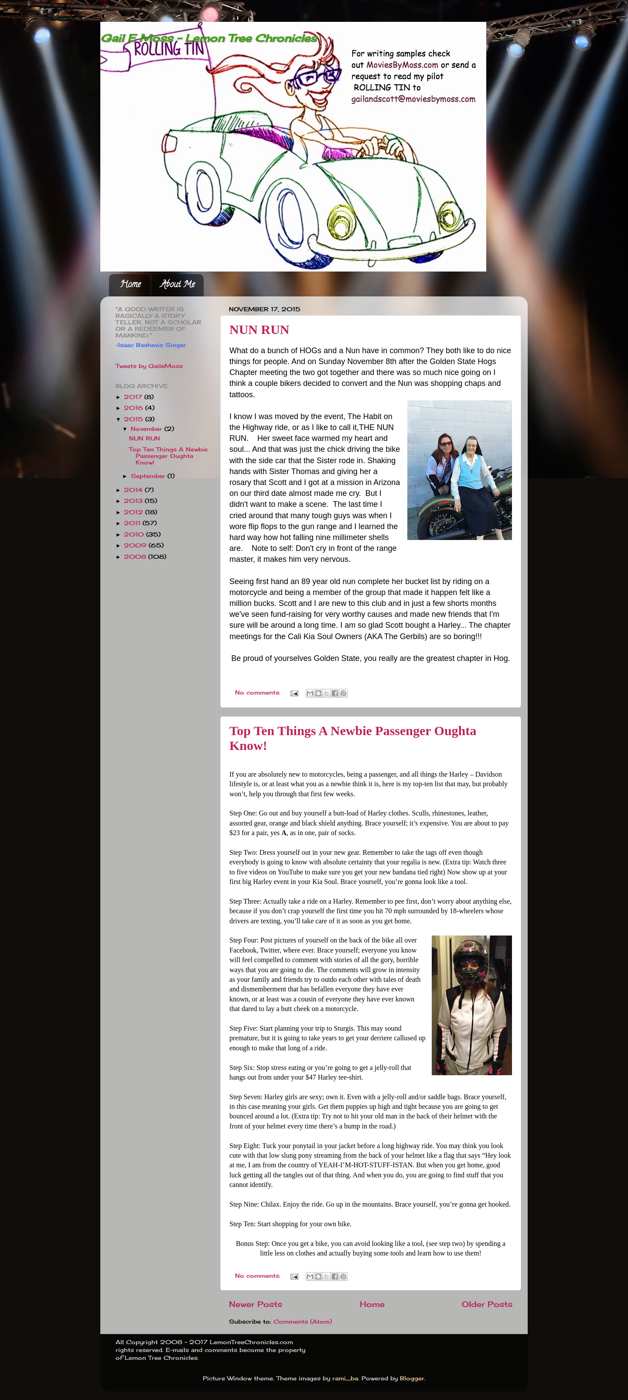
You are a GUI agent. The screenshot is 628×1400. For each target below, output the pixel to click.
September (149, 476)
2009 (136, 545)
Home (130, 285)
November (147, 429)
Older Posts (487, 1304)
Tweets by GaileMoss (149, 366)
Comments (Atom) (302, 1321)
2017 (134, 397)
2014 (134, 490)
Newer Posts (255, 1304)
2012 (134, 512)
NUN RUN (259, 329)
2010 (135, 534)
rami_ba (345, 1378)
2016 (134, 408)
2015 (134, 419)
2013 (134, 501)
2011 (133, 523)
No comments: (259, 692)
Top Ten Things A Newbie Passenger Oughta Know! (168, 456)
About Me (177, 285)
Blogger (412, 1378)
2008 (136, 557)
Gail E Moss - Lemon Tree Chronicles (208, 38)
